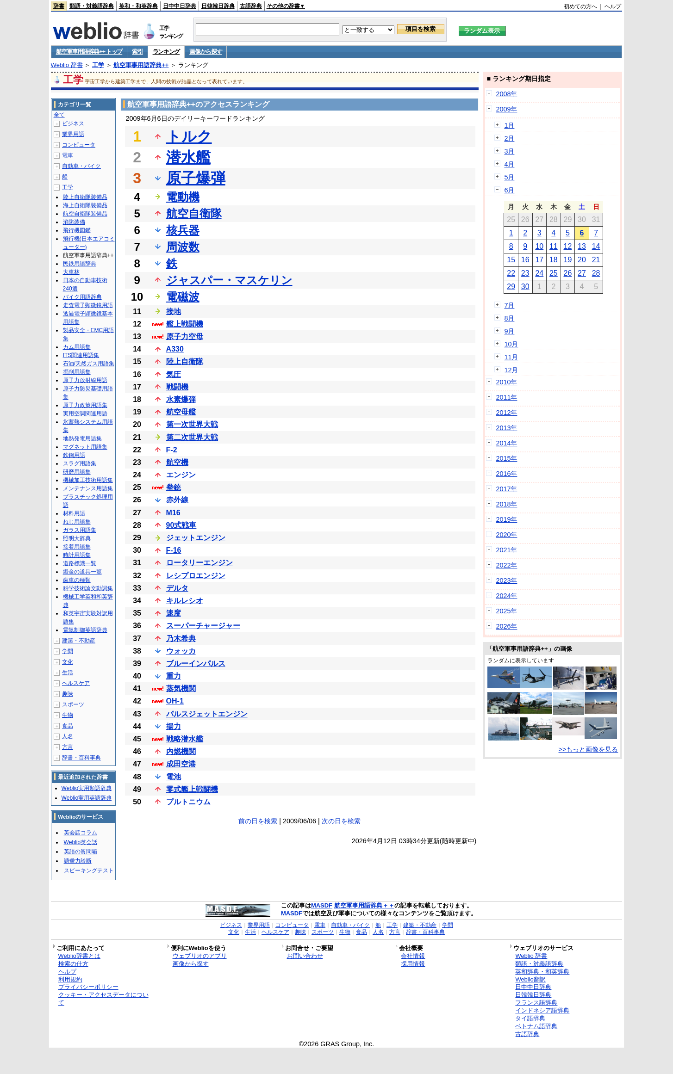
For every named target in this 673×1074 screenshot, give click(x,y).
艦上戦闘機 (184, 324)
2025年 (506, 611)
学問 (67, 651)
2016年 (506, 473)
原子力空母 (184, 336)
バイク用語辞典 (82, 297)
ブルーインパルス (195, 663)
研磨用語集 (77, 472)
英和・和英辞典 (138, 6)
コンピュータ (78, 145)
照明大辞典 (77, 538)
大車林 (71, 272)
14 (596, 246)
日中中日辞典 (179, 6)
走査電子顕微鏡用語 (88, 305)
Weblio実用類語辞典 (87, 788)
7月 (509, 305)
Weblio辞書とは (79, 955)
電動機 (182, 197)
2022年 (506, 565)
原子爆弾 (195, 178)
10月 (511, 344)
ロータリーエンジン (199, 563)
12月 (511, 370)
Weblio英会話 (80, 842)
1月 (509, 125)
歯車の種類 (77, 580)
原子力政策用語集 (85, 405)
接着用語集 (77, 546)
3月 (509, 151)
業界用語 (73, 134)
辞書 (58, 6)
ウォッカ (181, 651)
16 (525, 260)
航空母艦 (181, 412)
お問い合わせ (305, 955)
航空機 (177, 462)
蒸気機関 (181, 688)
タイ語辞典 (530, 1018)
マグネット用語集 (85, 447)
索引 (137, 51)
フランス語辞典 (536, 1002)
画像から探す (205, 51)
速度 (173, 613)
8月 (509, 318)
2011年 (506, 397)
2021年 (506, 550)
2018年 (506, 504)
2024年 (506, 595)
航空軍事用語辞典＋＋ (364, 905)
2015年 (506, 458)
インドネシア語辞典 (542, 1010)
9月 (509, 331)
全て (59, 114)
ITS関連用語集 (81, 355)
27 (582, 273)
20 (582, 260)
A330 (175, 349)
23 (525, 273)
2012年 (506, 412)
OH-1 (175, 701)
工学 (98, 65)
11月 (511, 357)
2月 (509, 138)
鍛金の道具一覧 (82, 571)
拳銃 (173, 487)
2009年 (506, 109)
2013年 (506, 428)
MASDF (321, 905)
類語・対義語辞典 (91, 6)
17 (539, 260)
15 (511, 260)
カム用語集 (77, 347)
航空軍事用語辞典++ (140, 65)
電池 (173, 777)
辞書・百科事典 (81, 757)
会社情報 (413, 955)
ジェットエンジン (195, 538)
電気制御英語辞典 (85, 630)
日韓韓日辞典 (218, 6)
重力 (173, 676)
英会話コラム (80, 832)
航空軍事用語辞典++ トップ (89, 51)
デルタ (177, 588)
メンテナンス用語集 (88, 488)
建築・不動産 (78, 640)
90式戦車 (181, 525)
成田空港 (181, 764)
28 (596, 273)
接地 (173, 311)
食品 (67, 725)
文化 (67, 662)
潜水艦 (188, 157)
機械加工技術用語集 (88, 480)
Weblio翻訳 (530, 979)
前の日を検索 (257, 821)
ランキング (166, 51)
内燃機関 (181, 751)
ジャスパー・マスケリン (229, 280)
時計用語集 (77, 555)
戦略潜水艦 (184, 739)
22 (511, 273)
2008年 (506, 94)
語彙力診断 (78, 861)
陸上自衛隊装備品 (85, 197)
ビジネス (73, 123)
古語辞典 (251, 6)
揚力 (173, 726)
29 (511, 286)
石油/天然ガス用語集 (88, 363)
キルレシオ (184, 601)
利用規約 (70, 979)
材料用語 (74, 513)
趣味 (67, 694)
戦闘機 (177, 387)
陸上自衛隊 (184, 361)
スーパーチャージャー (203, 626)
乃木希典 (181, 638)
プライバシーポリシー (88, 986)
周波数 (182, 247)
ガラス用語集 (79, 530)
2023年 (506, 580)
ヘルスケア (76, 683)
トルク (189, 136)
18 (553, 260)
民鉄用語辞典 (79, 263)
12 (568, 246)
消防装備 (74, 222)
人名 (67, 736)
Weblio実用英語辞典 (87, 798)
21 (596, 260)
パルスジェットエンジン (207, 714)
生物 (67, 715)
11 (553, 246)
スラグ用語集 (79, 463)
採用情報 (413, 963)
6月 (509, 190)
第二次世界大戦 (192, 437)
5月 (509, 177)
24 (539, 273)
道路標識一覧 (79, 563)
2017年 (506, 489)
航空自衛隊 (194, 213)
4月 (509, 164)
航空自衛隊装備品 (85, 213)
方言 (67, 747)
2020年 (506, 534)
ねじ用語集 (77, 521)
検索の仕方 (73, 963)
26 (568, 273)
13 (582, 246)
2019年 (506, 519)
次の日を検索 (341, 821)
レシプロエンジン (195, 576)
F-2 (171, 450)
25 (553, 273)
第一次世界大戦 (192, 424)
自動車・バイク (81, 166)
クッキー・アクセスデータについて (103, 998)
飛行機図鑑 (77, 230)
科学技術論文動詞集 (88, 588)
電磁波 (182, 296)
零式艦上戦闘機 (192, 789)
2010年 (506, 382)
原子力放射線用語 (85, 380)
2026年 (506, 626)
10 (539, 246)
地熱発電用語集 (82, 438)
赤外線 (177, 500)
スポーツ (73, 704)
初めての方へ (580, 6)
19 (568, 260)
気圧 (173, 374)
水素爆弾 (181, 399)
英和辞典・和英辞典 (542, 971)
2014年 (506, 443)
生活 (67, 672)
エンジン (181, 475)
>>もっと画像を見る (588, 749)
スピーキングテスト (89, 870)
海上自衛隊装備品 (85, 205)
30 (525, 286)
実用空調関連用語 (85, 413)
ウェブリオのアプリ (200, 955)
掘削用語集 (77, 372)
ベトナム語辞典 (536, 1026)
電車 (67, 155)
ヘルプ (612, 6)
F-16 (173, 550)
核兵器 (182, 230)
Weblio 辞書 (67, 65)
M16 (173, 513)
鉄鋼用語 (74, 455)
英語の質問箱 (80, 851)
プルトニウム (188, 802)
